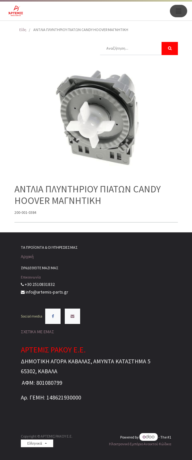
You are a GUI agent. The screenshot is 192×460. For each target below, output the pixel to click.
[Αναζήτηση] (170, 48)
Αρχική (27, 256)
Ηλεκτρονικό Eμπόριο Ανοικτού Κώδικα (140, 443)
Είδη (22, 29)
